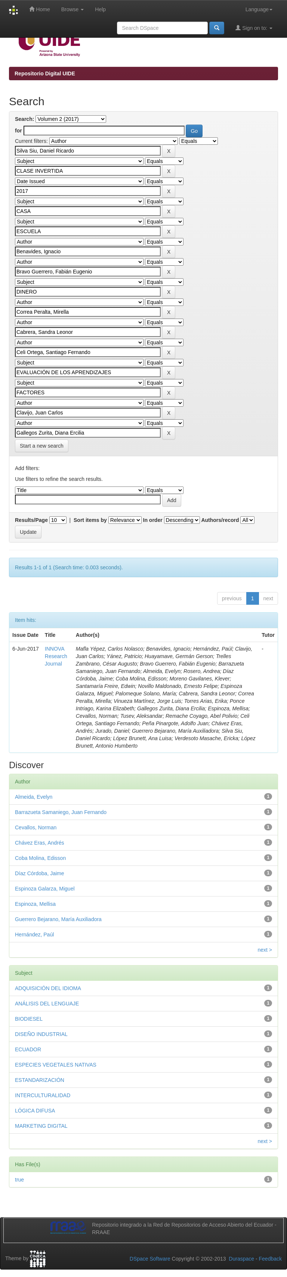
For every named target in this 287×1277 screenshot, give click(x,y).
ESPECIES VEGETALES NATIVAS (55, 1065)
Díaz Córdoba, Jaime (39, 873)
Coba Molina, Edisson (40, 858)
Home (39, 9)
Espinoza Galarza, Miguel (45, 889)
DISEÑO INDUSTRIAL (41, 1034)
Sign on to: (253, 28)
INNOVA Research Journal (56, 656)
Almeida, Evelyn (33, 797)
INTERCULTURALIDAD (42, 1095)
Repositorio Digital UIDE (45, 73)
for (18, 131)
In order (153, 520)
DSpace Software (150, 1259)
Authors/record (220, 520)
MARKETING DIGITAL (41, 1126)
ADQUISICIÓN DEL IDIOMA (48, 988)
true (19, 1180)
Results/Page (31, 520)
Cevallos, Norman (35, 827)
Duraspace (241, 1259)
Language (259, 9)
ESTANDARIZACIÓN (39, 1080)
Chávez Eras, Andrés (39, 843)
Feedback (270, 1259)
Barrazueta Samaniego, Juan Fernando (61, 812)
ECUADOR (28, 1049)
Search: (24, 119)
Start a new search (42, 446)
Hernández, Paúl (34, 935)
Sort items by (90, 520)
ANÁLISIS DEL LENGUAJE (47, 1004)
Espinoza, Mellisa (35, 904)
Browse (72, 9)
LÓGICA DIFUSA (35, 1111)
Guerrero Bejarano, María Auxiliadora (58, 919)
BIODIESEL (29, 1019)
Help (100, 9)
